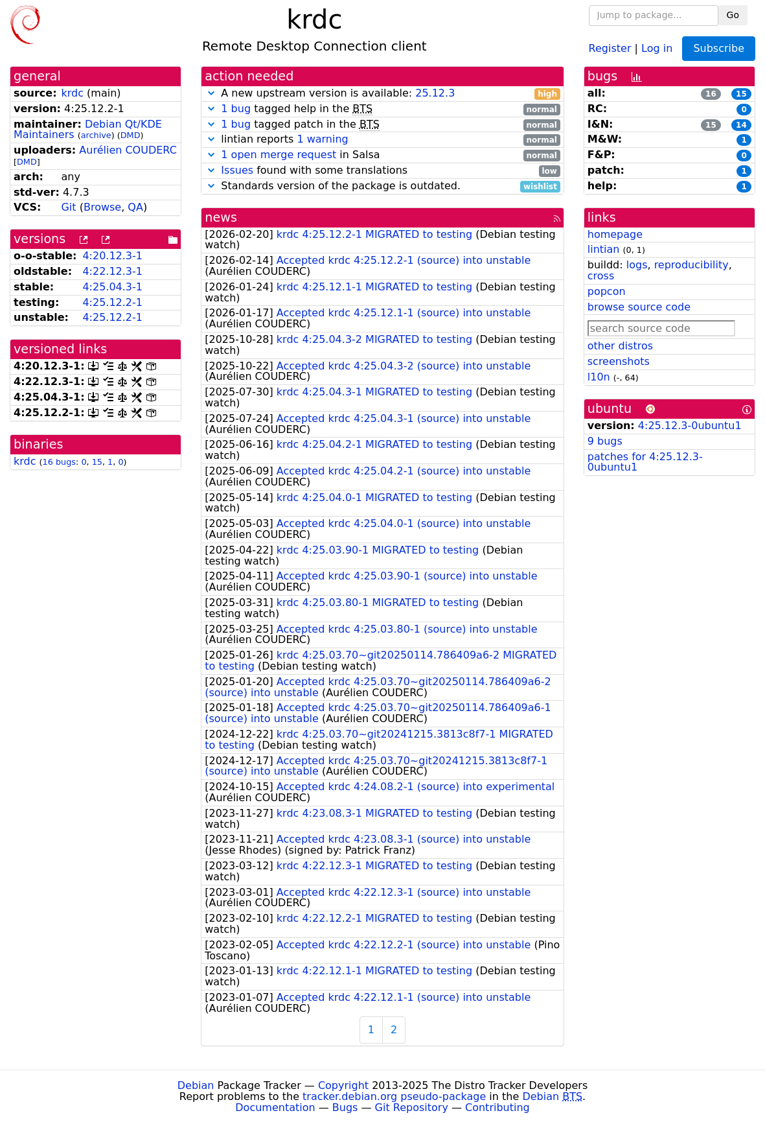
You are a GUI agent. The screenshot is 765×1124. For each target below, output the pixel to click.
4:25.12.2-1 (112, 302)
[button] (211, 93)
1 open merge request (278, 154)
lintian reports (382, 139)
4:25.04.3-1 (112, 287)
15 (97, 462)
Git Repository (411, 1107)
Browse (102, 207)
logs (637, 265)
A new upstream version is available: (382, 93)
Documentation (275, 1107)
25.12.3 (435, 93)
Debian (195, 1085)
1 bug (236, 108)
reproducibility (691, 265)
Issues (237, 170)
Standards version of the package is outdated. (382, 186)
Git (68, 207)
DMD (130, 135)
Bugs (345, 1107)
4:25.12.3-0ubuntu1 (690, 425)
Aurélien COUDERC (128, 150)
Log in (656, 47)
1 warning (322, 139)
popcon (607, 291)
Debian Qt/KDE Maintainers (88, 129)
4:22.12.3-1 (112, 271)
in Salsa (382, 155)
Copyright (343, 1085)
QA (135, 207)
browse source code (639, 307)
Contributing (497, 1107)
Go (733, 15)
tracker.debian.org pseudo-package (394, 1096)
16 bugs (59, 462)
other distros (620, 346)
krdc (72, 93)
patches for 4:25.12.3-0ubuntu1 (645, 462)
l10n (599, 377)
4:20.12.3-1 (112, 256)
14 (741, 125)
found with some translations (382, 170)
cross (601, 276)
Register (610, 47)
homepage (615, 234)
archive (96, 135)
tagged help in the (382, 109)
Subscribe (718, 48)
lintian (604, 249)
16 (710, 94)
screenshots (619, 361)
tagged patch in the (382, 124)
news (221, 217)
